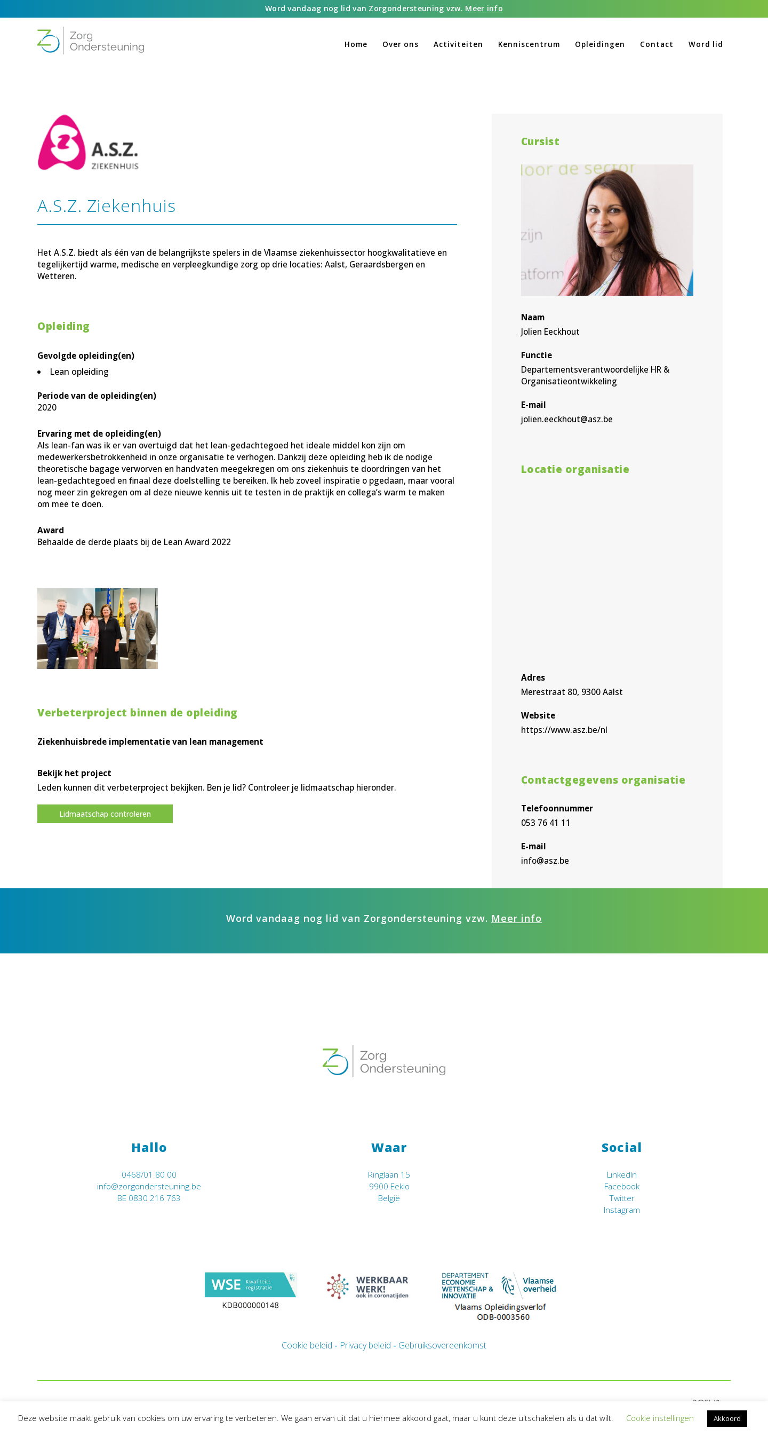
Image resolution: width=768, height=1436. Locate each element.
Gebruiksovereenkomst (442, 1345)
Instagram (622, 1210)
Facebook (621, 1186)
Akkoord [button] (727, 1418)
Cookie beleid (307, 1345)
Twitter (622, 1198)
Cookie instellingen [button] (660, 1418)
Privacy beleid (365, 1345)
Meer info (484, 8)
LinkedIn (622, 1174)
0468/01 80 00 (149, 1174)
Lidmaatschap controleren (105, 814)
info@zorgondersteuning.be (149, 1186)
